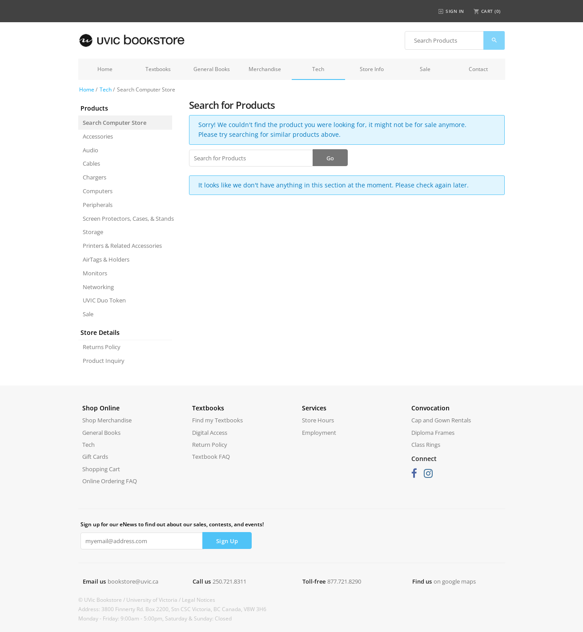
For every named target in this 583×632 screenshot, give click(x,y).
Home (105, 69)
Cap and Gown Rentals (441, 420)
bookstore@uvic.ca (133, 581)
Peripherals (98, 205)
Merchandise (265, 69)
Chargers (94, 177)
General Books (211, 69)
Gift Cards (95, 457)
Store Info (372, 69)
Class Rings (425, 445)
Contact (478, 69)
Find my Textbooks (217, 420)
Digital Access (209, 433)
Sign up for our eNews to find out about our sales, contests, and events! (172, 524)
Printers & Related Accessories (122, 246)
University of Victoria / (154, 600)
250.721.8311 (229, 581)
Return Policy (209, 445)
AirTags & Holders (106, 259)
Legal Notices (198, 600)
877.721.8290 (344, 581)
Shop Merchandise (107, 420)
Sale (425, 69)
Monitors (95, 273)
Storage (93, 232)
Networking (98, 287)
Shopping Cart (101, 469)
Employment (319, 433)
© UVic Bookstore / (102, 600)
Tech (318, 69)
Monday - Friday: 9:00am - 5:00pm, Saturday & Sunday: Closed (155, 618)
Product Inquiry (104, 361)
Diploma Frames (432, 433)
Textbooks (158, 69)
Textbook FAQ (211, 457)
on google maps (455, 581)
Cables (91, 163)
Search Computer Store (114, 123)
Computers (98, 191)
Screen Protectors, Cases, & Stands (127, 219)
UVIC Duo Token (104, 300)
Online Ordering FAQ (109, 481)
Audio (90, 150)
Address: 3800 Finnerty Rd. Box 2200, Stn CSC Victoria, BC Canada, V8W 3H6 (172, 609)
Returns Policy (102, 347)
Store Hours (318, 420)
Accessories (98, 136)
